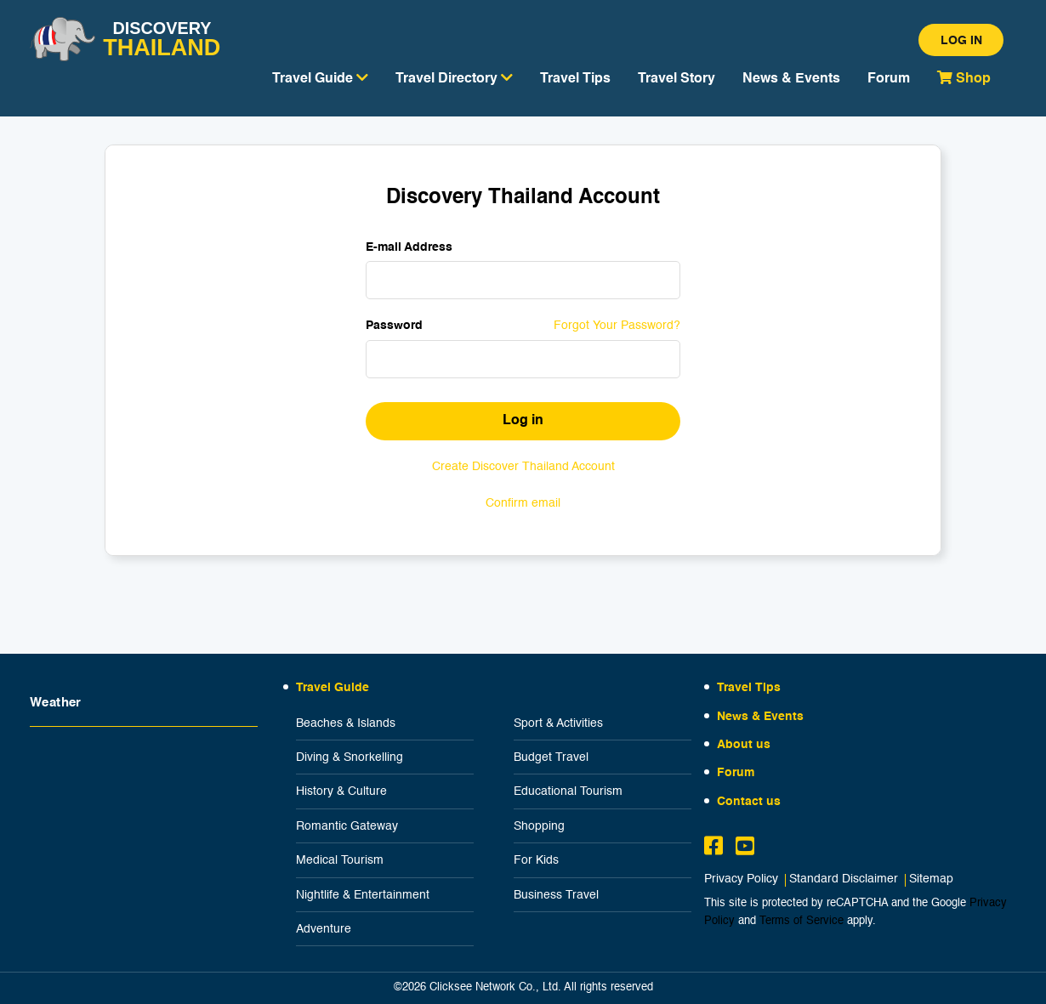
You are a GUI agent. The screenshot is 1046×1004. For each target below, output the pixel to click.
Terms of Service (801, 921)
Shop (964, 78)
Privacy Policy (741, 879)
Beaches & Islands (345, 723)
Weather (56, 702)
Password (394, 326)
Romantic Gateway (347, 826)
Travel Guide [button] (320, 78)
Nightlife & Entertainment (362, 895)
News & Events (791, 79)
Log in (961, 41)
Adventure (323, 929)
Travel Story (676, 79)
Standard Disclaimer (843, 879)
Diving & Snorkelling (349, 757)
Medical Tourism (340, 860)
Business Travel (556, 895)
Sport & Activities (558, 723)
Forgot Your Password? (617, 326)
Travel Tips (575, 79)
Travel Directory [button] (454, 78)
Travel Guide (332, 688)
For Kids (536, 860)
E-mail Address (409, 247)
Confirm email (523, 503)
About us (743, 745)
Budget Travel (551, 757)
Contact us (749, 802)
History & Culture (341, 791)
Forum (888, 79)
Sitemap (931, 879)
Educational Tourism (568, 791)
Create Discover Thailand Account (523, 467)
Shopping (539, 826)
